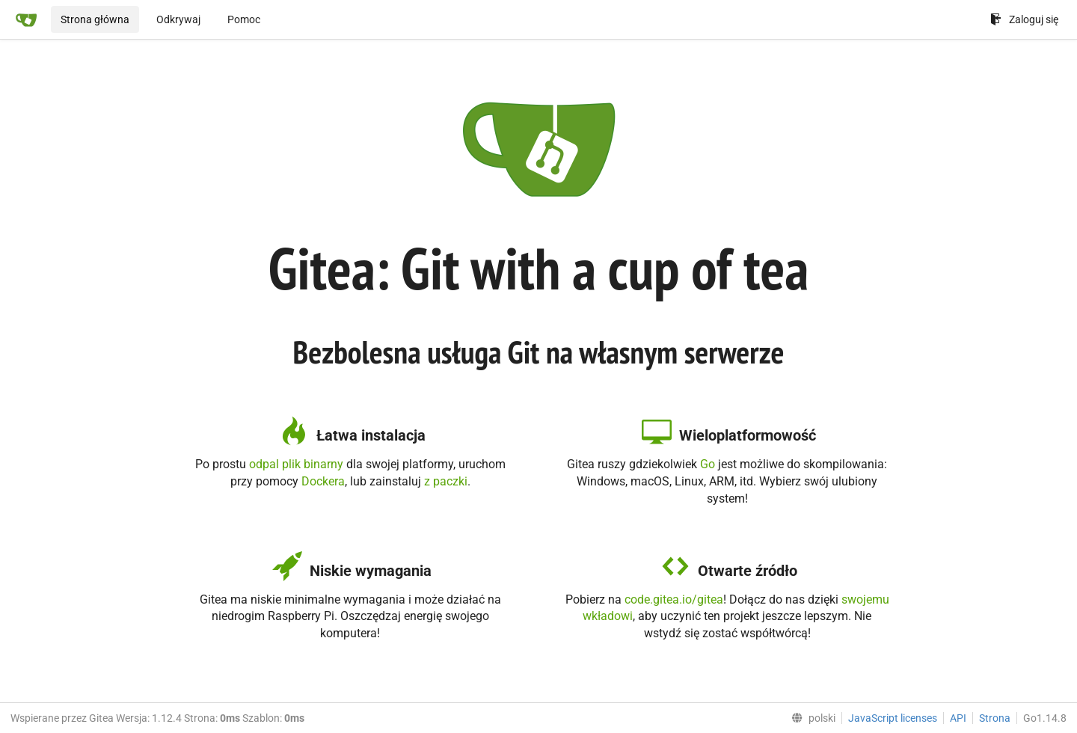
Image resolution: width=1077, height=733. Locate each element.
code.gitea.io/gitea (674, 599)
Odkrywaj (178, 19)
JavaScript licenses (892, 718)
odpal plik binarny (296, 464)
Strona (994, 718)
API (958, 718)
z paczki (445, 481)
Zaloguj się (1024, 19)
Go (707, 464)
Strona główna (95, 19)
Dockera (323, 481)
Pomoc (243, 19)
